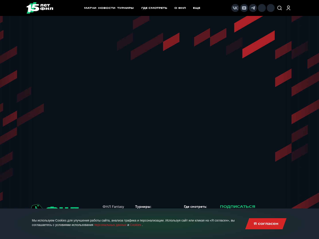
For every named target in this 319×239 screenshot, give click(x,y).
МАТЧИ (90, 8)
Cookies (135, 225)
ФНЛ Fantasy (113, 206)
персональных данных (110, 225)
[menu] (173, 8)
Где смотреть (156, 8)
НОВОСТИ (106, 8)
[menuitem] (156, 8)
